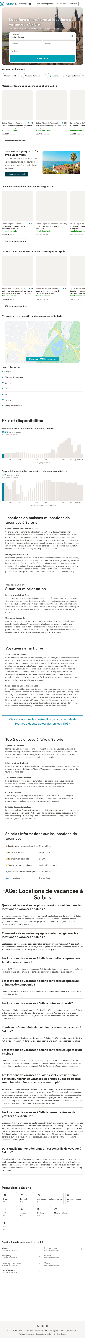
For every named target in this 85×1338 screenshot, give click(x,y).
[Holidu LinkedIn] (42, 1326)
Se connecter (61, 4)
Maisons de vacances (34, 76)
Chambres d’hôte (11, 76)
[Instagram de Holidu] (38, 1326)
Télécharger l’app (23, 4)
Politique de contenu (26, 1334)
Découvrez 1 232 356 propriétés (42, 359)
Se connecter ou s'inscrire (16, 174)
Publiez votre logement (44, 4)
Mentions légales (51, 1331)
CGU (62, 1331)
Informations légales (43, 1334)
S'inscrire (73, 4)
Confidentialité (71, 1331)
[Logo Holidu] (7, 4)
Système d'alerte (60, 1334)
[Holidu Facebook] (47, 1326)
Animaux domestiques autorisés (64, 76)
